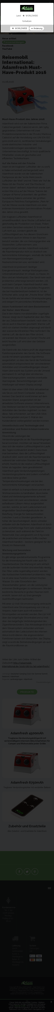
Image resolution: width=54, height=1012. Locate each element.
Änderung (36, 28)
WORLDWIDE (19, 28)
